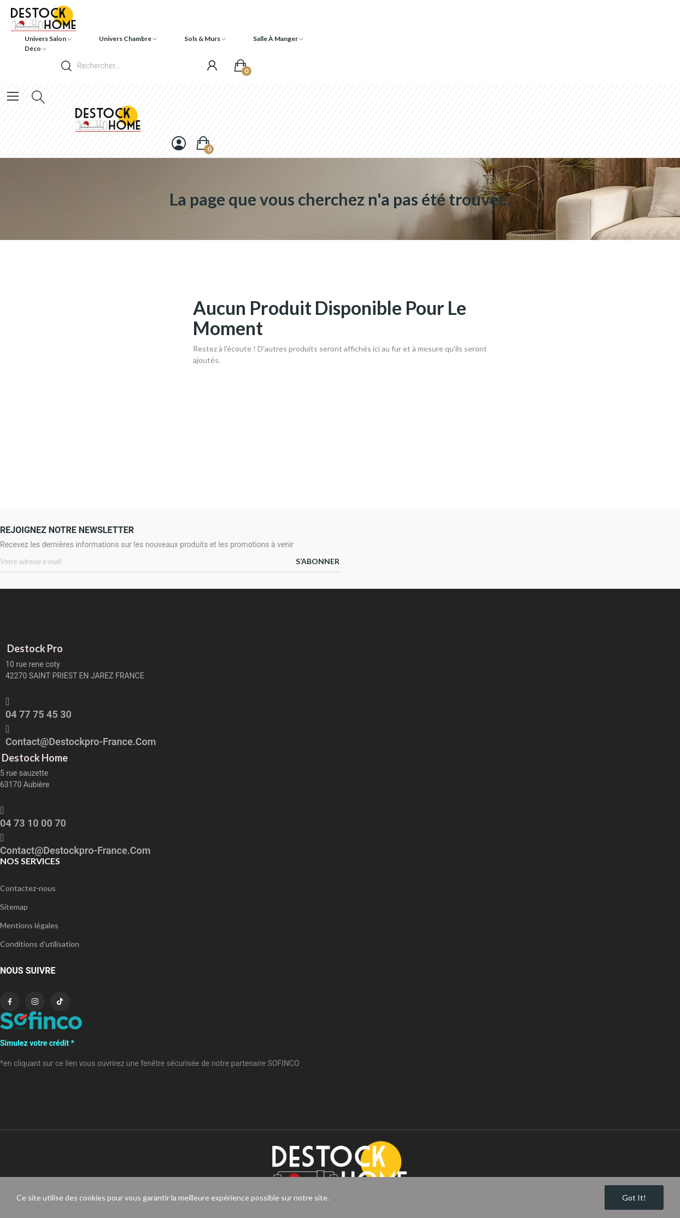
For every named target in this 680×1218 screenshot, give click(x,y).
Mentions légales (29, 925)
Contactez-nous (28, 888)
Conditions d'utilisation (39, 943)
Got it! (634, 1197)
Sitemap (14, 906)
